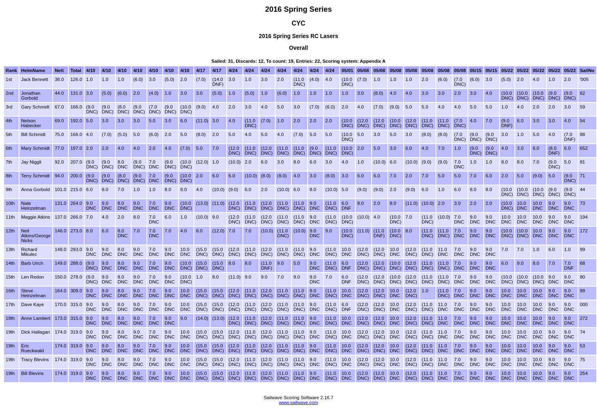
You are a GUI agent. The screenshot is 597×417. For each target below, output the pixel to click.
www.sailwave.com (298, 402)
